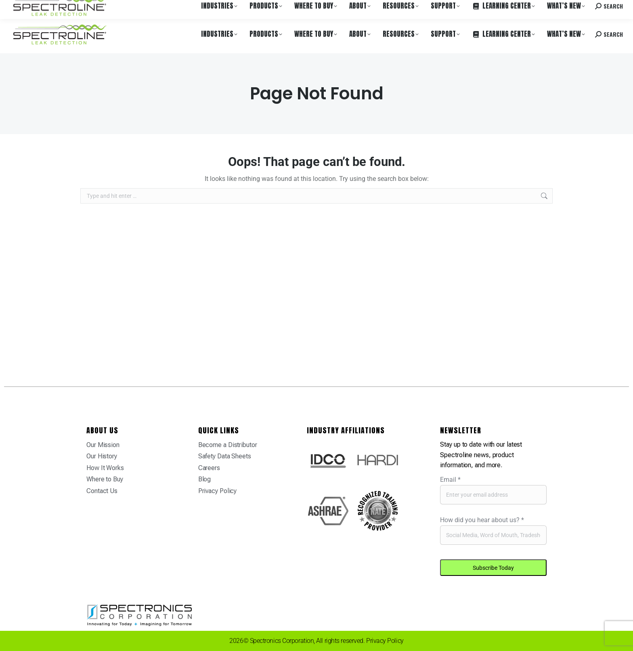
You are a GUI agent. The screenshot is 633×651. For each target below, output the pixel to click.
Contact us (561, 8)
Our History (101, 456)
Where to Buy (90, 8)
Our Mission (102, 445)
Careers (122, 8)
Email (450, 479)
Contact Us (101, 491)
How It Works (105, 468)
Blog (204, 479)
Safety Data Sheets (224, 456)
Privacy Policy (217, 491)
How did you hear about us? (482, 520)
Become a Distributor (227, 445)
